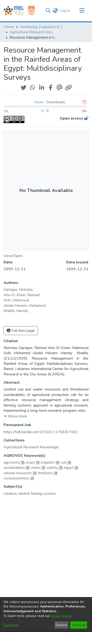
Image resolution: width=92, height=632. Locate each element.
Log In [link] (65, 10)
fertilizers (45, 473)
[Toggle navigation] (81, 10)
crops (30, 462)
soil (63, 462)
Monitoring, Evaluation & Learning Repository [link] (43, 26)
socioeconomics (16, 478)
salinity (52, 467)
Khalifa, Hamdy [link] (16, 310)
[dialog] (46, 614)
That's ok (78, 625)
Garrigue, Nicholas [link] (18, 289)
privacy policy (61, 616)
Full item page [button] (21, 330)
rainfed (23, 493)
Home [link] (9, 26)
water (36, 467)
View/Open (13, 255)
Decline (61, 625)
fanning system (43, 493)
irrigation (48, 462)
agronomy (12, 462)
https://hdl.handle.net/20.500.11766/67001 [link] (41, 432)
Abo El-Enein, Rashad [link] (22, 295)
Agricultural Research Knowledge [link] (33, 32)
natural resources (18, 473)
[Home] (14, 10)
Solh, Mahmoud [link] (16, 300)
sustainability (14, 467)
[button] (48, 10)
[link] (31, 447)
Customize (11, 625)
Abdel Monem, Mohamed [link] (25, 305)
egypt (69, 467)
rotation (10, 493)
